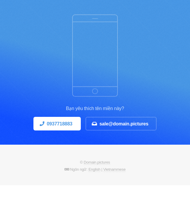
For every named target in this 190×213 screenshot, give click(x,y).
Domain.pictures (97, 162)
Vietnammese (114, 169)
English (94, 169)
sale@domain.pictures (124, 123)
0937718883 (60, 123)
